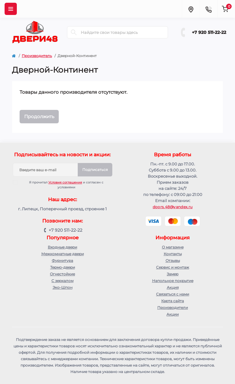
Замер (172, 274)
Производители (172, 307)
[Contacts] (208, 9)
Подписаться (95, 169)
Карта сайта (172, 301)
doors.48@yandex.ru (172, 207)
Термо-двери (62, 267)
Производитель (37, 55)
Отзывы (173, 260)
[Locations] (191, 9)
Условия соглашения (65, 182)
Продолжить (39, 116)
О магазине (173, 247)
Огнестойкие (62, 274)
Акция (173, 287)
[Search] (73, 32)
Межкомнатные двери (62, 254)
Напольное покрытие (172, 280)
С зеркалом (62, 280)
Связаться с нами (172, 294)
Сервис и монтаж (172, 267)
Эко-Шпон (63, 287)
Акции (172, 314)
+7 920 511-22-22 (209, 32)
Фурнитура (62, 260)
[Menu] (11, 9)
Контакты (173, 254)
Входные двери (62, 247)
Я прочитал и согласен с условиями (62, 184)
